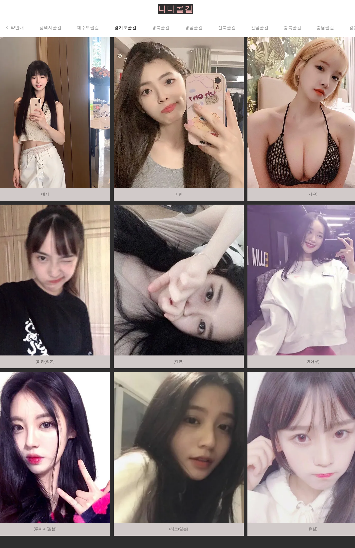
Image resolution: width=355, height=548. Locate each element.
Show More (178, 542)
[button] (179, 119)
